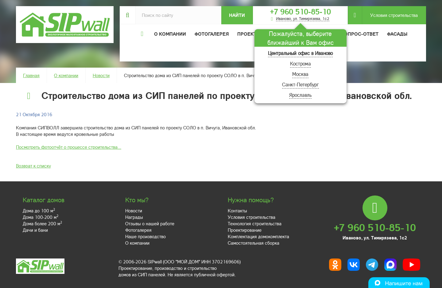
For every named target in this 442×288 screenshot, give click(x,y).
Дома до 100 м (39, 210)
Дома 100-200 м (40, 217)
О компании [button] (170, 34)
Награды (134, 217)
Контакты (237, 210)
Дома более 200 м (42, 223)
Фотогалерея (212, 34)
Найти (237, 15)
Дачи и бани (35, 230)
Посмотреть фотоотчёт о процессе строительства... (68, 147)
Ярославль (300, 95)
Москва (300, 74)
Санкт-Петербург (300, 84)
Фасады (397, 34)
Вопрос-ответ (359, 34)
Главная (31, 75)
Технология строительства (254, 223)
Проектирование (245, 230)
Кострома (300, 63)
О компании (66, 75)
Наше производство (145, 236)
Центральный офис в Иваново (300, 53)
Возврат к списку (33, 165)
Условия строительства (390, 15)
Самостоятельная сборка (253, 243)
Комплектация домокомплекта (258, 236)
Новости (101, 75)
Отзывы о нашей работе (149, 223)
